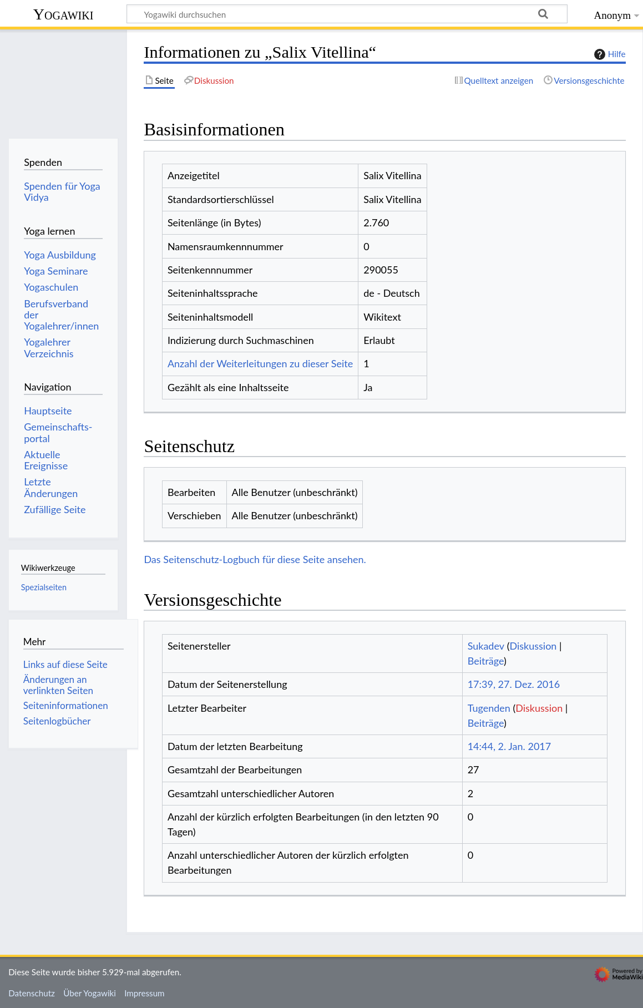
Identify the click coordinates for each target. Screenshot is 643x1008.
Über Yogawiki (89, 993)
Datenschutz (31, 993)
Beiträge (486, 661)
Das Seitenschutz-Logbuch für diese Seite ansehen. (255, 559)
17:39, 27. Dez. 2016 (514, 684)
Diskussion (532, 646)
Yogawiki (63, 14)
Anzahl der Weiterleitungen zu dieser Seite (260, 363)
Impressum (144, 993)
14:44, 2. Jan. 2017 (509, 746)
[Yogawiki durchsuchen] (347, 14)
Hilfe (608, 54)
